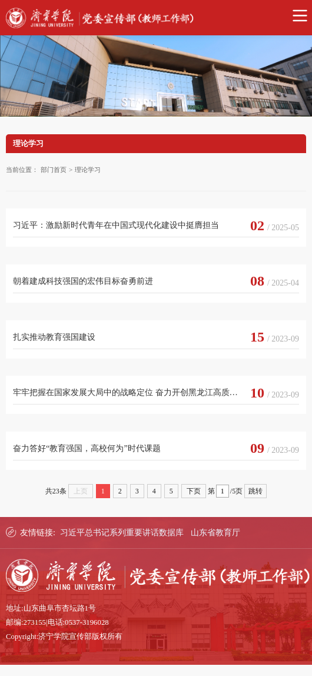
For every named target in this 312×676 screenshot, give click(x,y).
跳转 (255, 491)
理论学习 (88, 169)
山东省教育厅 (215, 532)
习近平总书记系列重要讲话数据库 (122, 532)
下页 (194, 491)
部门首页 (54, 169)
